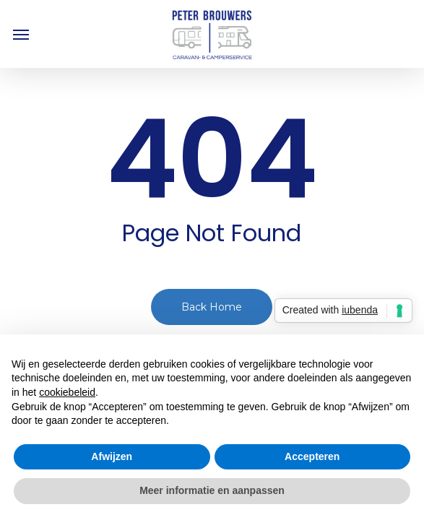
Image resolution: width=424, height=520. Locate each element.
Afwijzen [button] (111, 456)
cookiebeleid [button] (67, 392)
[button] (21, 34)
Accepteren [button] (312, 456)
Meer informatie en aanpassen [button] (212, 490)
